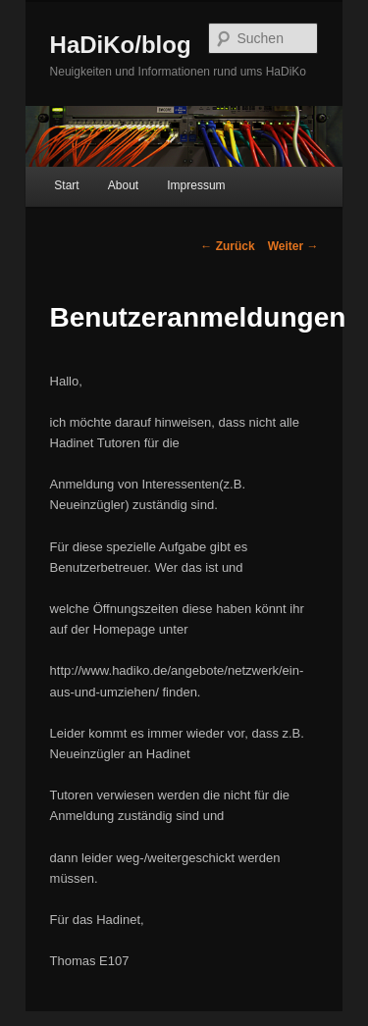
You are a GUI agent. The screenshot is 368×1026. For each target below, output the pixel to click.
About (123, 185)
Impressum (196, 185)
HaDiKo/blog (120, 44)
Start (66, 185)
